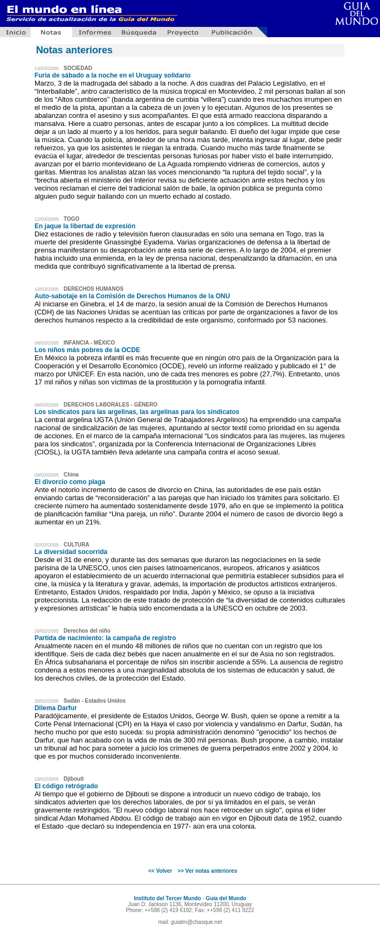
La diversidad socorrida (70, 552)
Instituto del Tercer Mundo (167, 898)
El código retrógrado (66, 786)
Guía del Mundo (226, 898)
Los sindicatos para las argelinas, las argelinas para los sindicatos (136, 412)
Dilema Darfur (55, 708)
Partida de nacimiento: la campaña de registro (105, 638)
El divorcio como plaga (69, 482)
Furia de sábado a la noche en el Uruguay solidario (112, 75)
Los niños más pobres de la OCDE (87, 350)
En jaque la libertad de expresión (84, 226)
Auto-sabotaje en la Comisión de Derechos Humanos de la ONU (132, 296)
